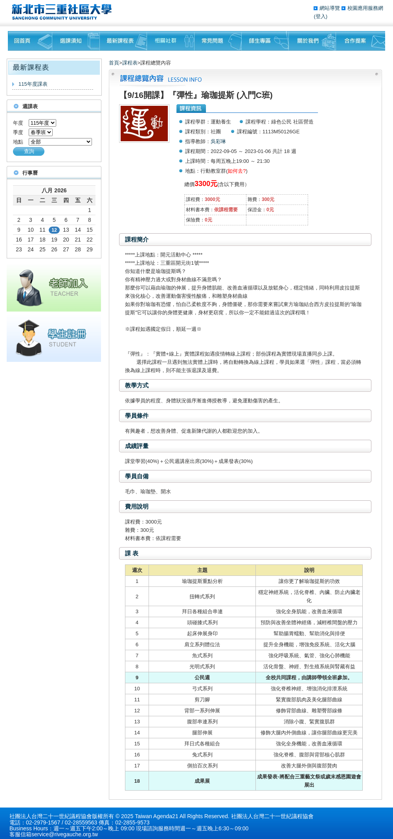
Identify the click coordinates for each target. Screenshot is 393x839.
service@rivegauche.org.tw (64, 834)
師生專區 (265, 41)
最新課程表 (123, 41)
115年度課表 (33, 84)
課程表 (130, 63)
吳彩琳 (218, 141)
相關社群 (171, 41)
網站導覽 (331, 8)
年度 (18, 123)
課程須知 (76, 41)
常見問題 (218, 41)
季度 (18, 132)
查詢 (29, 151)
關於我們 (312, 41)
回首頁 (30, 41)
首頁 (114, 63)
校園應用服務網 (365, 8)
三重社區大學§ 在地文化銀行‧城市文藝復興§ (64, 12)
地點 (18, 142)
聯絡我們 (360, 41)
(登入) (320, 16)
